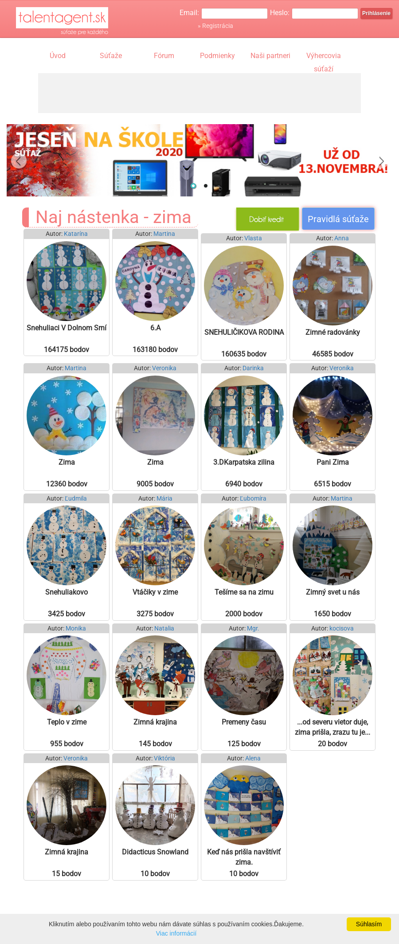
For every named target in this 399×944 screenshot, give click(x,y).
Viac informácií (176, 933)
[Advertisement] (199, 93)
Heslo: (279, 12)
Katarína (76, 234)
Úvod (58, 55)
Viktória (164, 758)
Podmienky (217, 55)
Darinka (253, 368)
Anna (341, 238)
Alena (253, 758)
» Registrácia (215, 25)
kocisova (341, 628)
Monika (76, 628)
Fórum (164, 55)
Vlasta (253, 238)
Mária (164, 498)
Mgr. (253, 628)
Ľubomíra (253, 498)
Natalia (164, 628)
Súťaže (111, 55)
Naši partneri (270, 55)
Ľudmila (76, 498)
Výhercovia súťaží (323, 56)
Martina (164, 234)
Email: (189, 12)
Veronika (164, 368)
